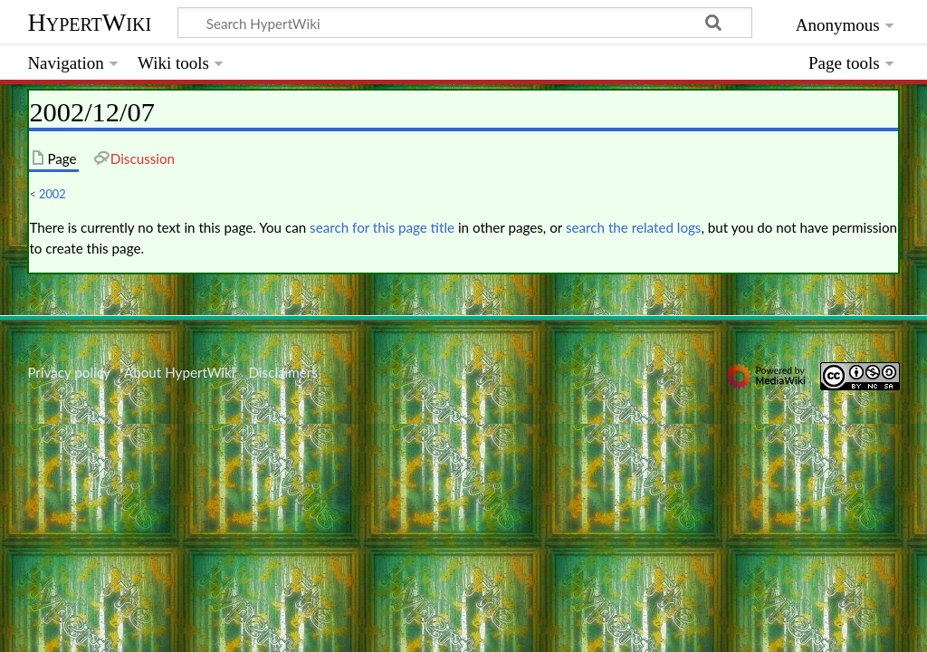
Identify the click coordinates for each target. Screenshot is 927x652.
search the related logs (634, 227)
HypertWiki (89, 22)
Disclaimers (283, 372)
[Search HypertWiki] (464, 22)
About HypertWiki (179, 372)
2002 (52, 194)
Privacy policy (68, 372)
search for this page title (382, 227)
